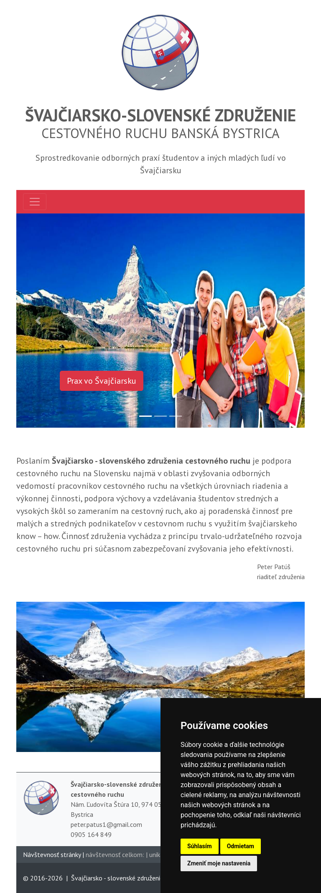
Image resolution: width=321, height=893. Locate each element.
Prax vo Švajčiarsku (101, 380)
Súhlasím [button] (199, 846)
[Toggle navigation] (34, 201)
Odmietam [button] (240, 846)
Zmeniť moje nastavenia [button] (218, 863)
